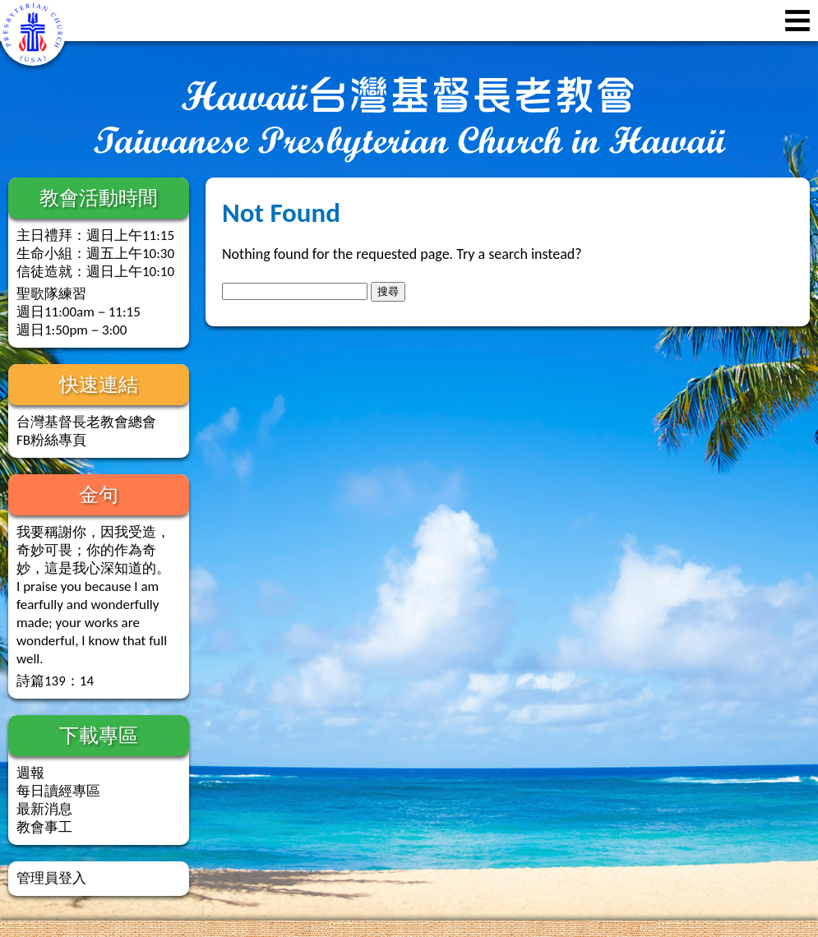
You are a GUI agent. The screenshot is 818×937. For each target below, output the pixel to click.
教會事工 (44, 827)
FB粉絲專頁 (51, 440)
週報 (30, 773)
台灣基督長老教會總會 (86, 422)
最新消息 (44, 809)
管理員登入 (51, 878)
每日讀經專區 (58, 791)
